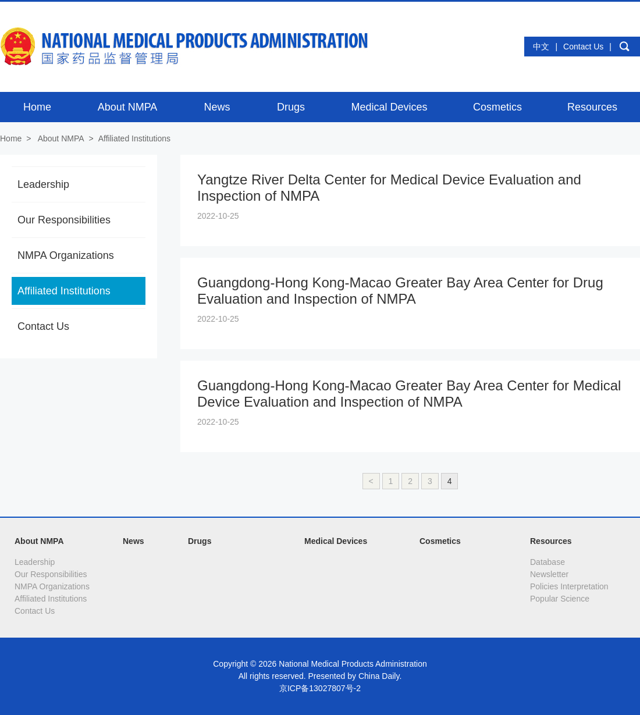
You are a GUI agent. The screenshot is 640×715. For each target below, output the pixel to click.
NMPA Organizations (65, 255)
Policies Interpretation (569, 586)
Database (547, 562)
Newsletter (549, 574)
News (133, 541)
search (624, 46)
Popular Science (559, 598)
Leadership (43, 184)
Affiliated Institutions (134, 138)
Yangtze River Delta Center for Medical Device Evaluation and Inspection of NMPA (389, 188)
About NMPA (61, 138)
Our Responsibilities (64, 220)
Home (11, 138)
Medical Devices (335, 541)
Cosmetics (440, 541)
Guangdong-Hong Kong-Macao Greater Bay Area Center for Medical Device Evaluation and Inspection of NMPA (409, 394)
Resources (551, 541)
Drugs (199, 541)
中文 (541, 46)
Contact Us (583, 46)
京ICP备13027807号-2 (320, 688)
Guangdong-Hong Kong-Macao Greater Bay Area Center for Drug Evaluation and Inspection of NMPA (400, 291)
